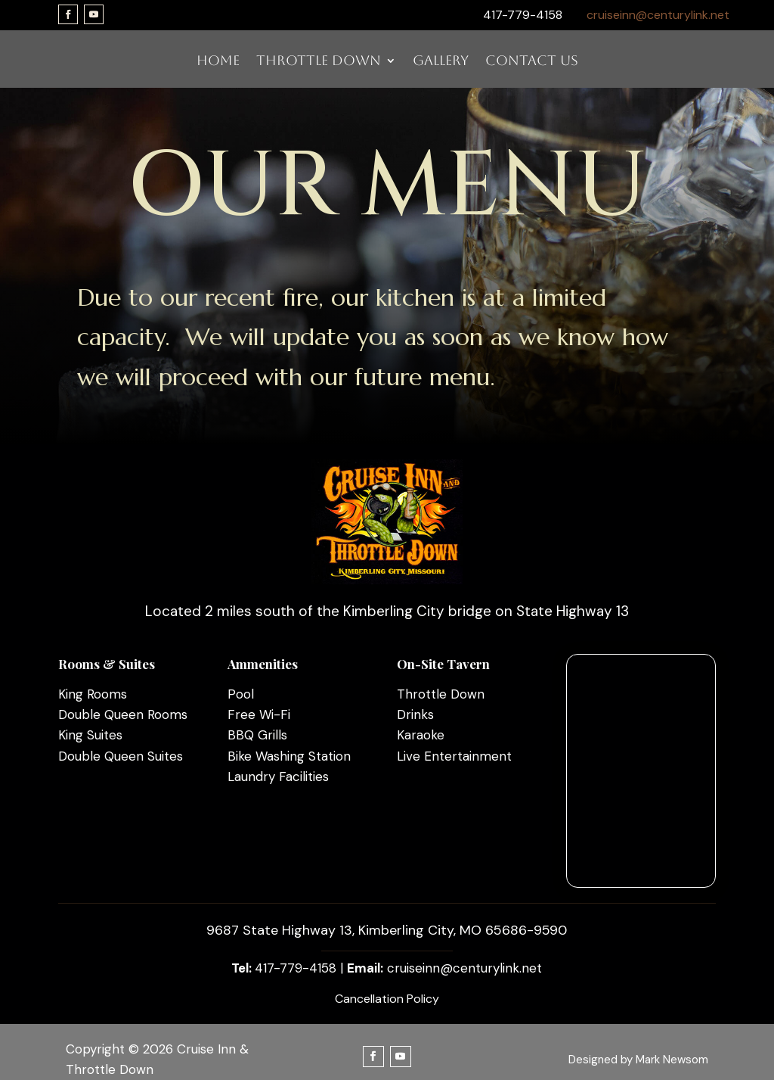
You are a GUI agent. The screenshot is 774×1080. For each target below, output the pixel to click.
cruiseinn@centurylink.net (658, 15)
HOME (218, 61)
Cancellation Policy (387, 999)
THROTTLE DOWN (318, 61)
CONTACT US (531, 61)
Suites (102, 735)
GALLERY (441, 61)
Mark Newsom (672, 1059)
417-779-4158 (295, 968)
